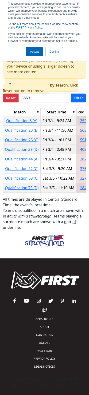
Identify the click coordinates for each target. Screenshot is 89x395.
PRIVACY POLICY (44, 359)
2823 (84, 159)
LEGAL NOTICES (44, 367)
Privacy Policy (29, 27)
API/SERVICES (44, 319)
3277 (84, 178)
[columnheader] (22, 112)
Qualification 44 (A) (22, 159)
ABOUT (44, 327)
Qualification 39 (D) (22, 149)
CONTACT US (44, 335)
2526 (84, 120)
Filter (78, 98)
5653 (84, 130)
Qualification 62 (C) (22, 168)
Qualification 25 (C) (22, 139)
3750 (84, 168)
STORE (44, 351)
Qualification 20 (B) (22, 130)
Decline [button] (54, 51)
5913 (84, 139)
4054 (84, 149)
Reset (10, 98)
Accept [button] (34, 51)
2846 (84, 187)
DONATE (44, 343)
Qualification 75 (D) (22, 187)
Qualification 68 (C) (22, 178)
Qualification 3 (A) (21, 120)
